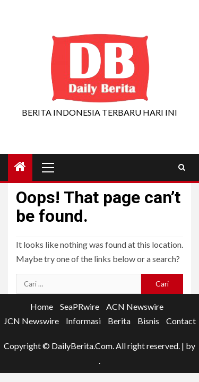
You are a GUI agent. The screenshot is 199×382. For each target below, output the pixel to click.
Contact (181, 321)
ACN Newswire (134, 306)
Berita (119, 321)
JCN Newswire (31, 321)
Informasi (83, 321)
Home (41, 306)
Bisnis (148, 321)
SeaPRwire (79, 306)
